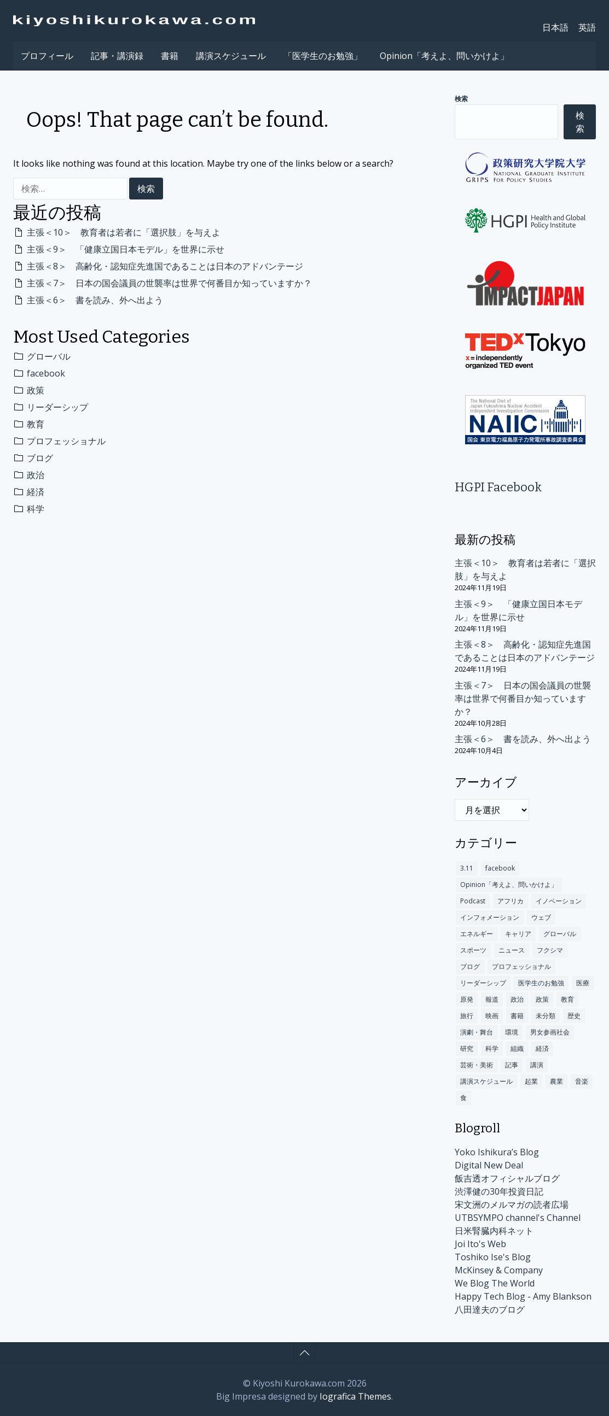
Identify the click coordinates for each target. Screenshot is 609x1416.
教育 (35, 424)
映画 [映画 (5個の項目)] (491, 1015)
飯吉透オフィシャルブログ (507, 1178)
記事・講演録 (117, 56)
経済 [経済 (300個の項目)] (542, 1048)
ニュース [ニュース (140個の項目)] (511, 950)
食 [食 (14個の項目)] (463, 1097)
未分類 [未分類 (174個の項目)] (545, 1015)
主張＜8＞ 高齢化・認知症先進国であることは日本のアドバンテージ (165, 266)
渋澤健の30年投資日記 (499, 1191)
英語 (587, 27)
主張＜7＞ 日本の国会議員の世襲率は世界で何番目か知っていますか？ (169, 283)
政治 (35, 475)
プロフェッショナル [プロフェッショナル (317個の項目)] (521, 966)
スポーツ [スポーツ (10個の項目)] (473, 950)
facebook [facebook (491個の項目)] (500, 868)
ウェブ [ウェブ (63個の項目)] (541, 917)
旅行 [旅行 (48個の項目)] (466, 1015)
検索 (461, 99)
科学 (35, 509)
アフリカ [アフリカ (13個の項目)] (510, 901)
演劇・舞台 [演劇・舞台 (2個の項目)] (476, 1032)
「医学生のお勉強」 (322, 56)
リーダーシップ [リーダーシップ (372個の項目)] (483, 983)
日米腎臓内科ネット (494, 1231)
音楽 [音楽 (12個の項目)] (581, 1081)
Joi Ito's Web (480, 1244)
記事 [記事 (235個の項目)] (511, 1065)
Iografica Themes (355, 1396)
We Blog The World (495, 1283)
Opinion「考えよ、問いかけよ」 (444, 56)
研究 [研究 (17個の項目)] (466, 1048)
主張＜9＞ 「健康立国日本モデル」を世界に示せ (125, 249)
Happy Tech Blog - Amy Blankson (523, 1296)
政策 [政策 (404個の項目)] (542, 999)
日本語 (555, 27)
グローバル (49, 356)
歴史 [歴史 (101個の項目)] (574, 1015)
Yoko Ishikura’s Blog (497, 1152)
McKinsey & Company (499, 1270)
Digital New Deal (489, 1165)
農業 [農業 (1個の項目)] (556, 1081)
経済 (35, 492)
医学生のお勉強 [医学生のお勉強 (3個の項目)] (541, 983)
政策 (35, 390)
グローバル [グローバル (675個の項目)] (559, 933)
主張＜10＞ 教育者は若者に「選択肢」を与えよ (124, 232)
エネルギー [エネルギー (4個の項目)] (476, 933)
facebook (46, 373)
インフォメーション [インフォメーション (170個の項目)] (489, 917)
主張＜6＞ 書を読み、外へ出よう (95, 300)
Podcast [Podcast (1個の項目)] (472, 901)
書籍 (169, 56)
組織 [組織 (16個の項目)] (517, 1048)
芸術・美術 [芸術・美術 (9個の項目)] (476, 1065)
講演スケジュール (231, 56)
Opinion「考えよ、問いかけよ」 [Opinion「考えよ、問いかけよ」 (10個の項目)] (509, 884)
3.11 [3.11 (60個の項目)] (466, 868)
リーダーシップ (57, 407)
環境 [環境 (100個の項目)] (511, 1032)
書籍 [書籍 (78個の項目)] (517, 1015)
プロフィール (47, 56)
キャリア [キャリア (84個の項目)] (518, 933)
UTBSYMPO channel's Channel (518, 1218)
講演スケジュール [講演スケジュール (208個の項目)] (486, 1081)
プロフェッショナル (66, 441)
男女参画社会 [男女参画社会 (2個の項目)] (550, 1032)
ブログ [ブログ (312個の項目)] (470, 966)
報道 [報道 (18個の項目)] (491, 999)
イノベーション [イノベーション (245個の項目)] (559, 901)
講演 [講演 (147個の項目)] (536, 1065)
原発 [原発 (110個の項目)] (466, 999)
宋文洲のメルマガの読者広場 (512, 1204)
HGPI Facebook (498, 487)
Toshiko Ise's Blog (493, 1257)
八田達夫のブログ (490, 1309)
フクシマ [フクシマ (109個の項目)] (550, 950)
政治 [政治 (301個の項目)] (517, 999)
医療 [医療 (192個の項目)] (582, 983)
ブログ (40, 458)
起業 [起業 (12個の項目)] (531, 1081)
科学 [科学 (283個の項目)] (491, 1048)
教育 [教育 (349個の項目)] (567, 999)
